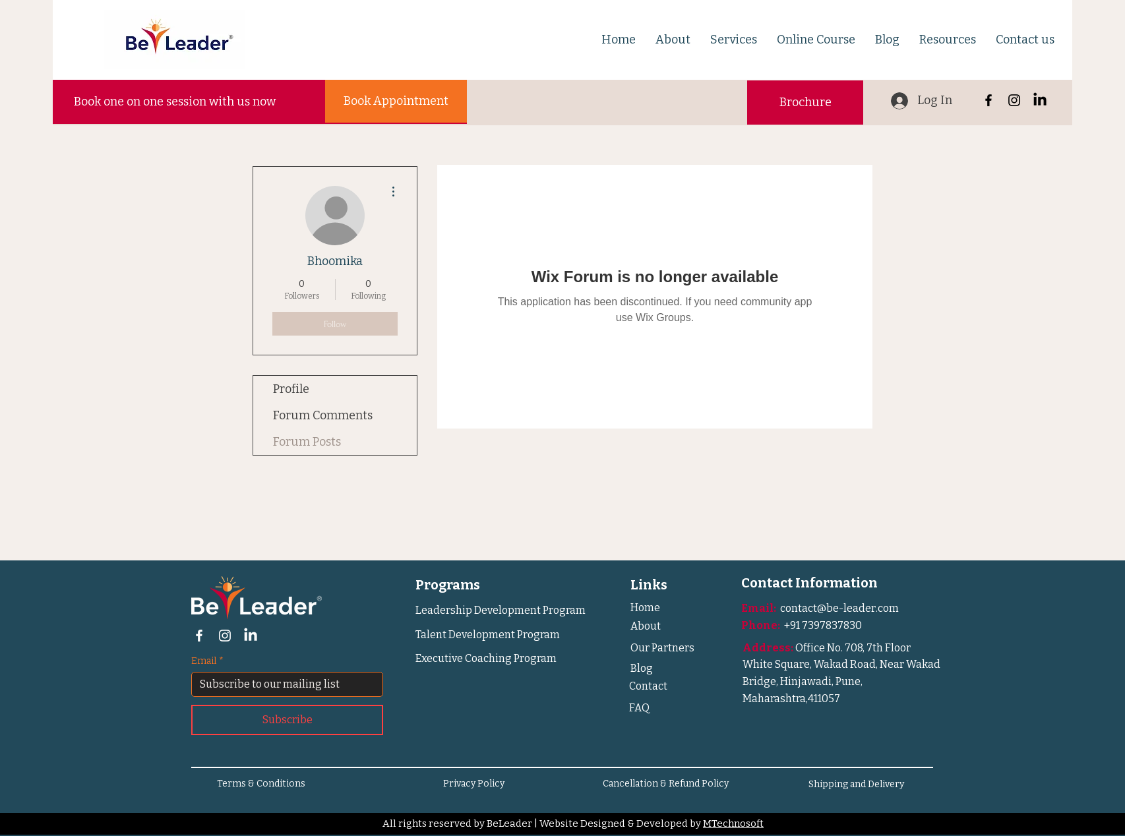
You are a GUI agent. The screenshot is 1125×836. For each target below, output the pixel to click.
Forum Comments (323, 415)
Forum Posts (307, 441)
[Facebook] (988, 100)
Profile (291, 389)
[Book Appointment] (396, 101)
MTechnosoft (733, 823)
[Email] (283, 684)
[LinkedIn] (1040, 100)
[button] (673, 39)
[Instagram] (1014, 100)
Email (207, 661)
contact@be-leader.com (839, 608)
